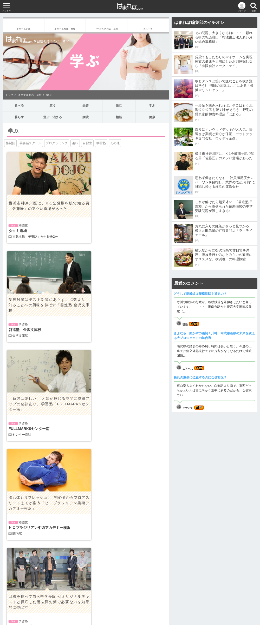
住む (118, 105)
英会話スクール (30, 143)
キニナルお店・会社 (30, 95)
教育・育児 (98, 500)
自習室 (87, 143)
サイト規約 (120, 602)
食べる (19, 105)
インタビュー (99, 510)
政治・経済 (14, 489)
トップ (9, 95)
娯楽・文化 (14, 500)
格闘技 (10, 143)
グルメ (94, 489)
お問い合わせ (130, 608)
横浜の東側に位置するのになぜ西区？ (200, 377)
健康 (152, 117)
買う (52, 105)
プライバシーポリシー (149, 602)
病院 (85, 117)
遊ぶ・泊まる (52, 117)
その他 (115, 143)
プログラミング (57, 143)
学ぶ (48, 95)
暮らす (19, 117)
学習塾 (101, 143)
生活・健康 (14, 510)
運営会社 (101, 602)
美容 (85, 105)
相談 (118, 117)
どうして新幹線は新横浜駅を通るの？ (200, 294)
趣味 (75, 143)
